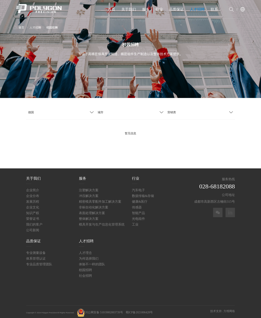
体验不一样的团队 (92, 263)
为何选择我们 (88, 257)
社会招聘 (85, 274)
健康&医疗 (139, 200)
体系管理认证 (36, 257)
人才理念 (85, 251)
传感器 (137, 206)
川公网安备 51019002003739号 (100, 310)
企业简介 (32, 188)
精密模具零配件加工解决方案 (100, 200)
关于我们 (128, 9)
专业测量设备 (36, 251)
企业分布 (32, 194)
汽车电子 (138, 188)
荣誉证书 (32, 217)
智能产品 (138, 211)
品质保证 (176, 9)
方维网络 (229, 309)
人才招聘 (197, 9)
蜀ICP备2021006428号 (139, 310)
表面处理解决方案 (92, 211)
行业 (159, 9)
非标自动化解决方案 (93, 206)
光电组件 (138, 217)
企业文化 (32, 206)
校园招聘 (85, 268)
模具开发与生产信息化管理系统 (102, 223)
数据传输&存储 (143, 194)
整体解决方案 (88, 217)
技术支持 (216, 309)
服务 (145, 9)
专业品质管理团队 (39, 263)
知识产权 (32, 211)
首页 (111, 9)
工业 (135, 223)
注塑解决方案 (88, 188)
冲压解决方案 (88, 194)
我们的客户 (34, 223)
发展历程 (32, 200)
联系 (214, 9)
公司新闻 (32, 228)
